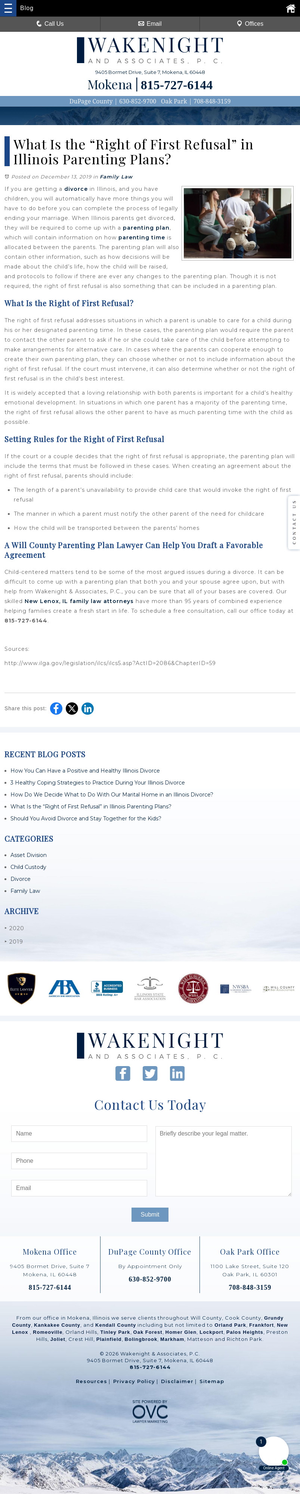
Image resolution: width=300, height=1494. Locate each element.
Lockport (211, 1332)
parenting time (141, 237)
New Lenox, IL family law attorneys (79, 601)
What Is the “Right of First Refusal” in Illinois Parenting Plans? (90, 806)
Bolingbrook (141, 1339)
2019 (13, 941)
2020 (14, 928)
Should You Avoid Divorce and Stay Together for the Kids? (85, 818)
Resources (91, 1381)
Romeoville (47, 1332)
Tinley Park (115, 1332)
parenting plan (146, 227)
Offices (249, 24)
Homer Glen (181, 1332)
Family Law (116, 177)
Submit (150, 1214)
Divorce (20, 879)
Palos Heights (244, 1332)
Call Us (50, 24)
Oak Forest (148, 1332)
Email (149, 24)
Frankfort (261, 1325)
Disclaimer (177, 1381)
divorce (76, 189)
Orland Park (230, 1325)
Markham (172, 1339)
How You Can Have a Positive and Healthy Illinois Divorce (85, 770)
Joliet (57, 1339)
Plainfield (109, 1339)
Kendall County (115, 1325)
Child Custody (28, 867)
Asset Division (28, 855)
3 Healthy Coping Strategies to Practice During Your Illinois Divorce (97, 782)
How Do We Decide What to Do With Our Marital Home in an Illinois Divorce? (111, 794)
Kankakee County (57, 1325)
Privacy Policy (134, 1381)
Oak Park (174, 101)
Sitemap (212, 1381)
